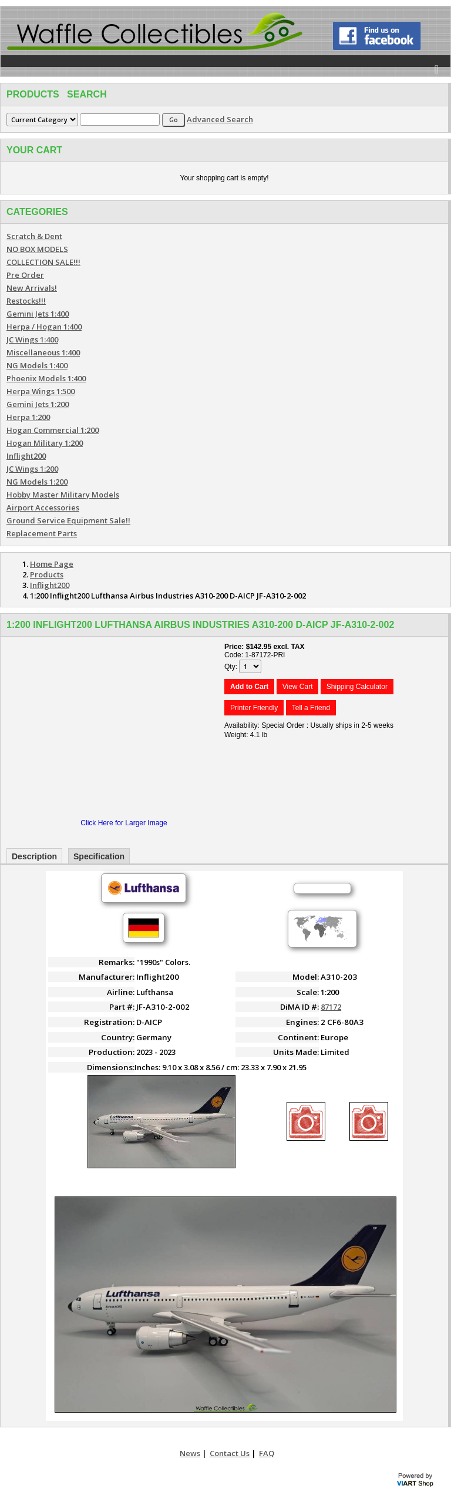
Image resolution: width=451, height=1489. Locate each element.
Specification (98, 856)
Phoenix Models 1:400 (46, 378)
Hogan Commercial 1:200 (52, 430)
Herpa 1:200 (28, 417)
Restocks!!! (26, 300)
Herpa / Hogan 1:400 (44, 326)
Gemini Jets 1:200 (37, 404)
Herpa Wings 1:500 (40, 391)
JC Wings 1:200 (32, 468)
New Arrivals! (31, 288)
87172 (331, 1006)
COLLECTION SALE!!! (43, 262)
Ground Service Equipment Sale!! (68, 520)
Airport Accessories (42, 507)
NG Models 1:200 (37, 481)
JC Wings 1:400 (32, 339)
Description (34, 856)
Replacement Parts (41, 533)
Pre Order (25, 275)
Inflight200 (26, 456)
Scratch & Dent (34, 236)
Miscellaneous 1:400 (43, 352)
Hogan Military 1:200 (44, 443)
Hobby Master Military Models (62, 494)
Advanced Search (220, 119)
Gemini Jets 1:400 (37, 313)
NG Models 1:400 (37, 365)
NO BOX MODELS (37, 249)
